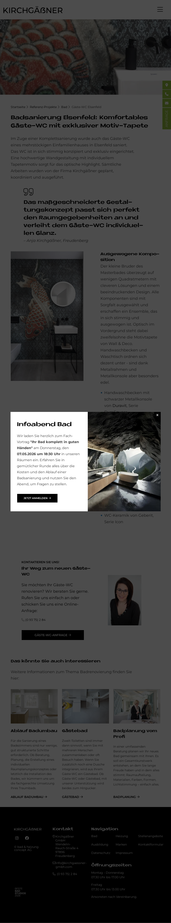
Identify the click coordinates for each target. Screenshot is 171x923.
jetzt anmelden (36, 498)
